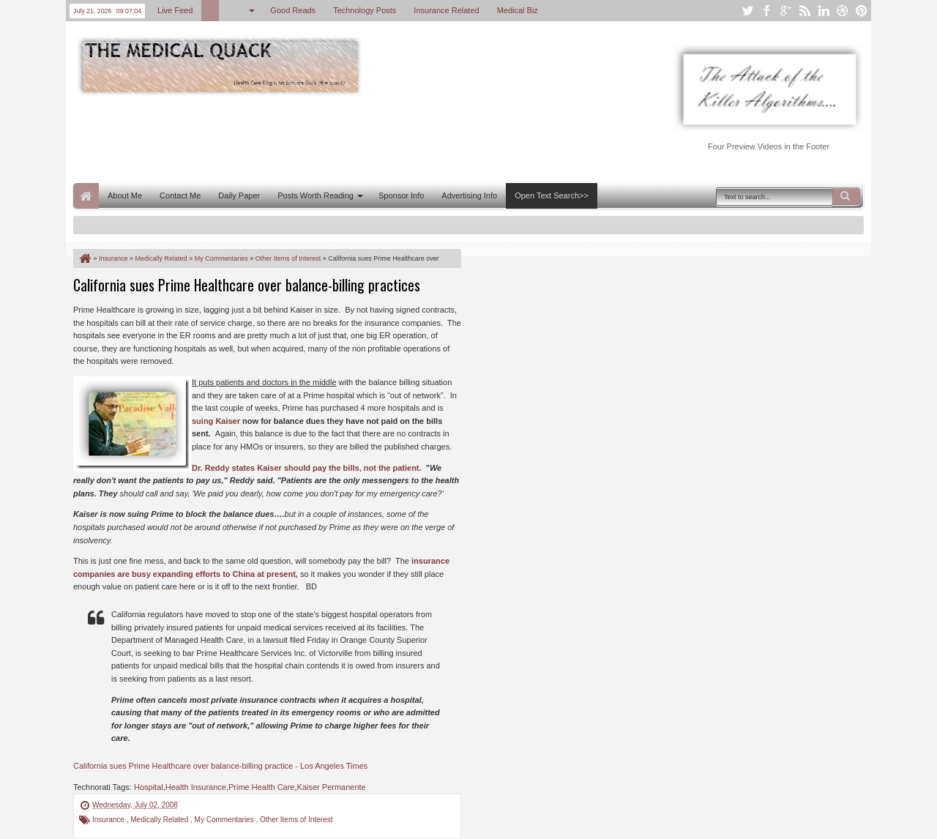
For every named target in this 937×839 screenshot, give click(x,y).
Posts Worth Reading (315, 195)
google (785, 10)
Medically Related (160, 820)
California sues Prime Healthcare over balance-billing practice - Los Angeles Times (220, 765)
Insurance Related (446, 10)
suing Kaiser (216, 421)
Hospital (148, 787)
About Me (125, 195)
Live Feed (175, 10)
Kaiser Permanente (331, 787)
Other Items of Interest (296, 820)
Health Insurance (195, 787)
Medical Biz (517, 10)
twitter (747, 10)
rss (804, 10)
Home (86, 196)
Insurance (109, 820)
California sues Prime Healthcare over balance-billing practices (246, 285)
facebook (766, 10)
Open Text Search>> (552, 195)
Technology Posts (364, 10)
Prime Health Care (261, 787)
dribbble (842, 10)
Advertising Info (469, 195)
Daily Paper (239, 195)
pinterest (861, 10)
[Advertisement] (339, 138)
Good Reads (293, 10)
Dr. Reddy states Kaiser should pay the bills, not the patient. (307, 467)
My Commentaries (225, 820)
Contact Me (180, 195)
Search (846, 196)
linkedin (823, 10)
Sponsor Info (401, 195)
